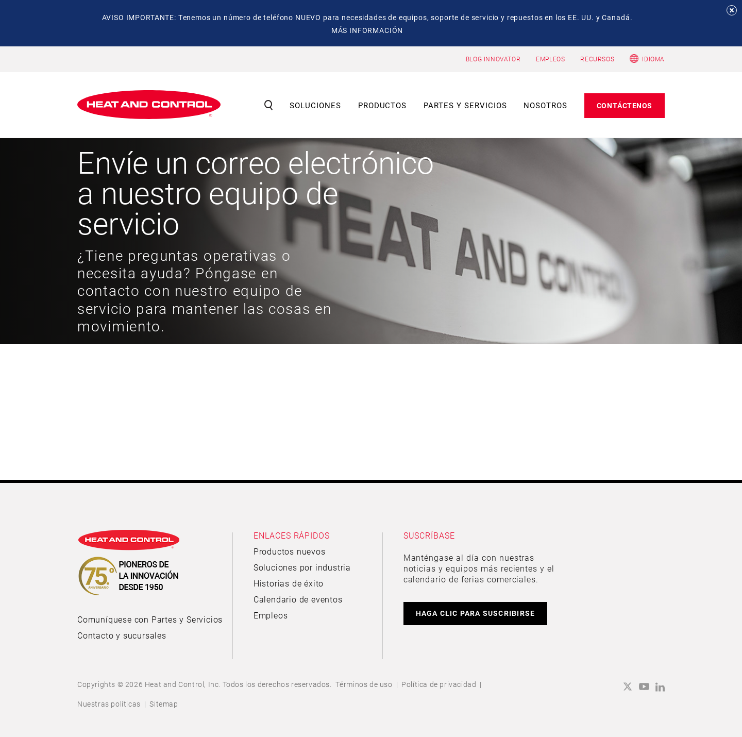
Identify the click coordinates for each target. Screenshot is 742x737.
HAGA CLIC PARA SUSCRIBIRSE (475, 613)
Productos (382, 105)
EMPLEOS (550, 59)
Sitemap (163, 704)
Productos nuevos (290, 551)
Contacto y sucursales (121, 635)
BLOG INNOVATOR (493, 59)
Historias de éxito (289, 583)
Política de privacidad (438, 684)
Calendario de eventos (298, 599)
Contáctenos (624, 105)
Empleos (271, 615)
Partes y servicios (465, 105)
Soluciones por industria (302, 567)
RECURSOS (597, 59)
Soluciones (315, 105)
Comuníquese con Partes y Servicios (150, 619)
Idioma (653, 59)
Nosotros (545, 105)
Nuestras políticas (109, 704)
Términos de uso (364, 684)
